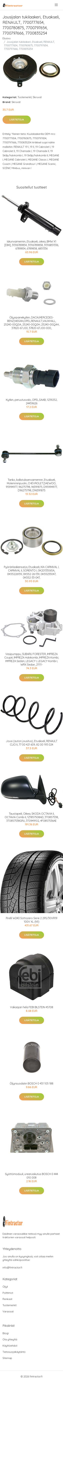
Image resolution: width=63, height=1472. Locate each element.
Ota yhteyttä (10, 1339)
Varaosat (8, 1311)
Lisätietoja (16, 119)
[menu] (56, 4)
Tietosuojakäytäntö (14, 1351)
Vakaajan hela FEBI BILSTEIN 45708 (31, 1007)
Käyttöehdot (10, 1345)
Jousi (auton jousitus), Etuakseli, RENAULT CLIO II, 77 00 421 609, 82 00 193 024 (31, 742)
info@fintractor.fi (12, 1267)
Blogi (6, 1333)
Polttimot (8, 1292)
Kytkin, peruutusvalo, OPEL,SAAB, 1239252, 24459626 (31, 401)
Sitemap (7, 1358)
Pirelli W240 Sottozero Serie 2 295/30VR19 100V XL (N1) (31, 919)
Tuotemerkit (25, 97)
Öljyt (5, 1286)
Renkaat (7, 1299)
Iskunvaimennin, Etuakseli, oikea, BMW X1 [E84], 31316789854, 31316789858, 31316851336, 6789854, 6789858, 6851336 (31, 245)
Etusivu (7, 38)
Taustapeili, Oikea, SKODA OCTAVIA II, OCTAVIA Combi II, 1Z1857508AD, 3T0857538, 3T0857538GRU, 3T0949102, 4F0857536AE (31, 817)
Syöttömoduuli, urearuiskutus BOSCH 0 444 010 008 (31, 1175)
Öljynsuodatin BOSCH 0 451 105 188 (31, 1083)
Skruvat (37, 97)
